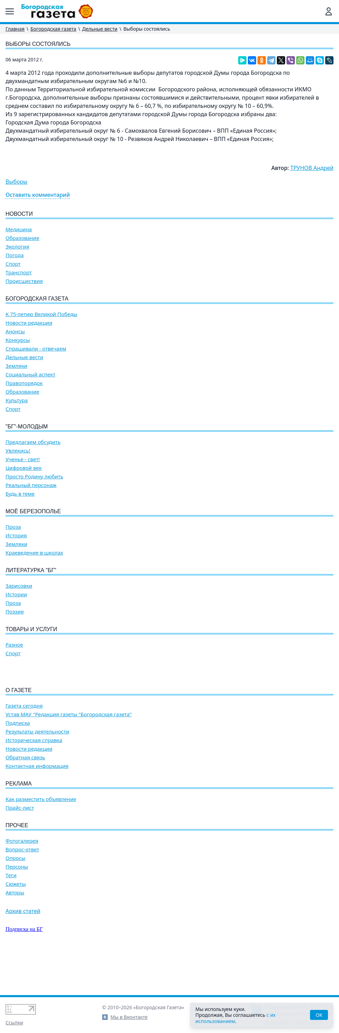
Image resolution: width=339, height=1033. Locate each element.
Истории (16, 594)
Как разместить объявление (41, 838)
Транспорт (19, 272)
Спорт (13, 264)
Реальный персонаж (31, 485)
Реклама (19, 823)
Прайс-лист (20, 847)
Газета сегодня (24, 745)
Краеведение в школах (34, 552)
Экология (17, 246)
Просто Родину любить (34, 476)
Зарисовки (19, 586)
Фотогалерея (22, 880)
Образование (22, 238)
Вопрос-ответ (22, 888)
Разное (14, 644)
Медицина (19, 229)
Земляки (16, 366)
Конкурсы (18, 340)
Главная (15, 29)
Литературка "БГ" (31, 570)
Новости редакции (29, 323)
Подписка (18, 762)
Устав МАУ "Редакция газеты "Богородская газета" (69, 753)
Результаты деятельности (37, 771)
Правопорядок (24, 383)
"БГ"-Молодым (27, 426)
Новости (19, 214)
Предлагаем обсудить (33, 442)
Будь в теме (20, 493)
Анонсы (15, 331)
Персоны (17, 906)
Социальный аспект (30, 374)
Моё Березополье (33, 511)
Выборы (16, 181)
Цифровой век (24, 468)
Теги (11, 914)
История (16, 535)
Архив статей (23, 950)
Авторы (15, 932)
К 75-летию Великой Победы (41, 314)
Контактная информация (37, 805)
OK (319, 1015)
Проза (13, 527)
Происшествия (24, 281)
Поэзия (15, 611)
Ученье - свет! (23, 459)
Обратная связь (25, 796)
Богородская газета (53, 29)
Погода (15, 255)
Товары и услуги (31, 629)
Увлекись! (18, 450)
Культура (17, 400)
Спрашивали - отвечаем (36, 348)
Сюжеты (16, 923)
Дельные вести (99, 29)
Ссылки (14, 1022)
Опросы (15, 897)
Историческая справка (34, 779)
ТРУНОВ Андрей (311, 168)
